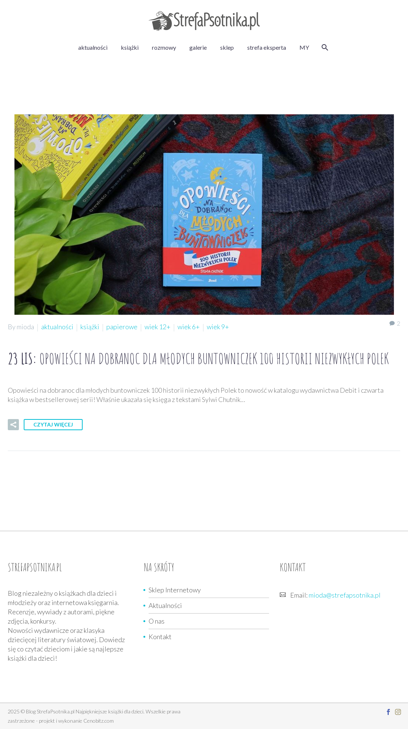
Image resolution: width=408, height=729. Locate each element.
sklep (227, 47)
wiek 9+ (218, 327)
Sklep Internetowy (175, 590)
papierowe (121, 327)
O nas (157, 621)
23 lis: (198, 358)
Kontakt (160, 636)
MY (304, 47)
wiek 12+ (157, 327)
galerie (198, 47)
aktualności (92, 47)
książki (130, 47)
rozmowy (164, 47)
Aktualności (165, 605)
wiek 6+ (189, 327)
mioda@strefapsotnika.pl (345, 595)
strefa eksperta (266, 47)
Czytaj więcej (53, 424)
